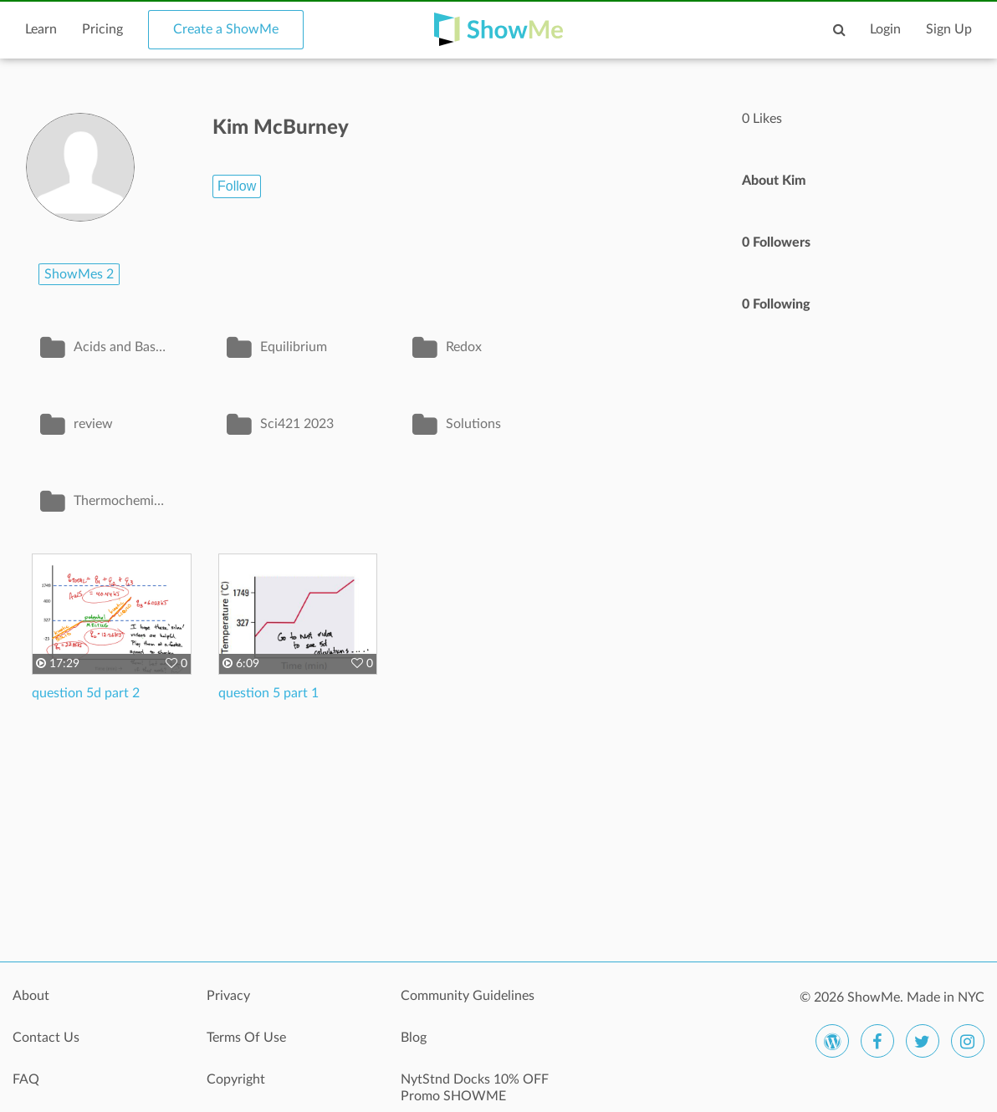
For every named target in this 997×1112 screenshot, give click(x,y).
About (31, 995)
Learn (41, 29)
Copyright (236, 1079)
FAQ (26, 1079)
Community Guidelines (467, 995)
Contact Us (46, 1037)
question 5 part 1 (268, 693)
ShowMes (79, 274)
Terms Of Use (246, 1037)
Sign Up (949, 29)
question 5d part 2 (86, 693)
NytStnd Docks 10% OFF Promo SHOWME (475, 1088)
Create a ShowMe (226, 29)
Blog (414, 1037)
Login (885, 29)
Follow (236, 186)
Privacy (228, 995)
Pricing (102, 29)
